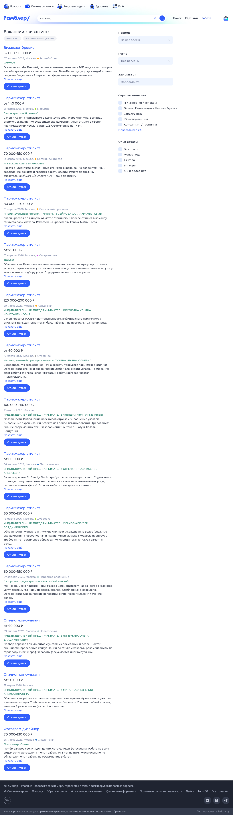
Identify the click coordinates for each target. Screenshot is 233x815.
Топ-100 (203, 791)
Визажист (12, 38)
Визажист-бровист (20, 48)
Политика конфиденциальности (161, 791)
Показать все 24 (129, 130)
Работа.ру (223, 811)
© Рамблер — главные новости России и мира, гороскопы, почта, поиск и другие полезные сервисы (69, 786)
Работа (206, 18)
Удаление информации (121, 791)
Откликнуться (17, 86)
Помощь (37, 791)
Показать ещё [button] (13, 79)
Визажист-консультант (40, 38)
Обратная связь (57, 791)
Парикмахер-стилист (22, 98)
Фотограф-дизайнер (21, 729)
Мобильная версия (16, 791)
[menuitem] (12, 6)
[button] (58, 73)
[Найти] (162, 18)
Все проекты (220, 791)
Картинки (191, 18)
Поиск (177, 18)
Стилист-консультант (22, 620)
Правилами (120, 811)
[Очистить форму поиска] (155, 18)
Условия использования (86, 791)
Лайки (190, 791)
